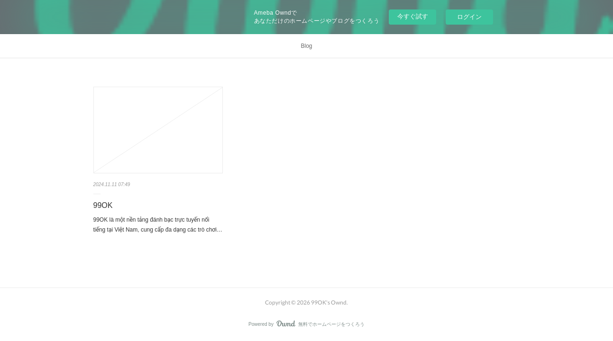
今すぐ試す (412, 16)
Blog (306, 46)
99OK (103, 205)
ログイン (469, 16)
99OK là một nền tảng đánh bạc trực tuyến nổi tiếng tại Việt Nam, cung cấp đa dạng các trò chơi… (157, 224)
